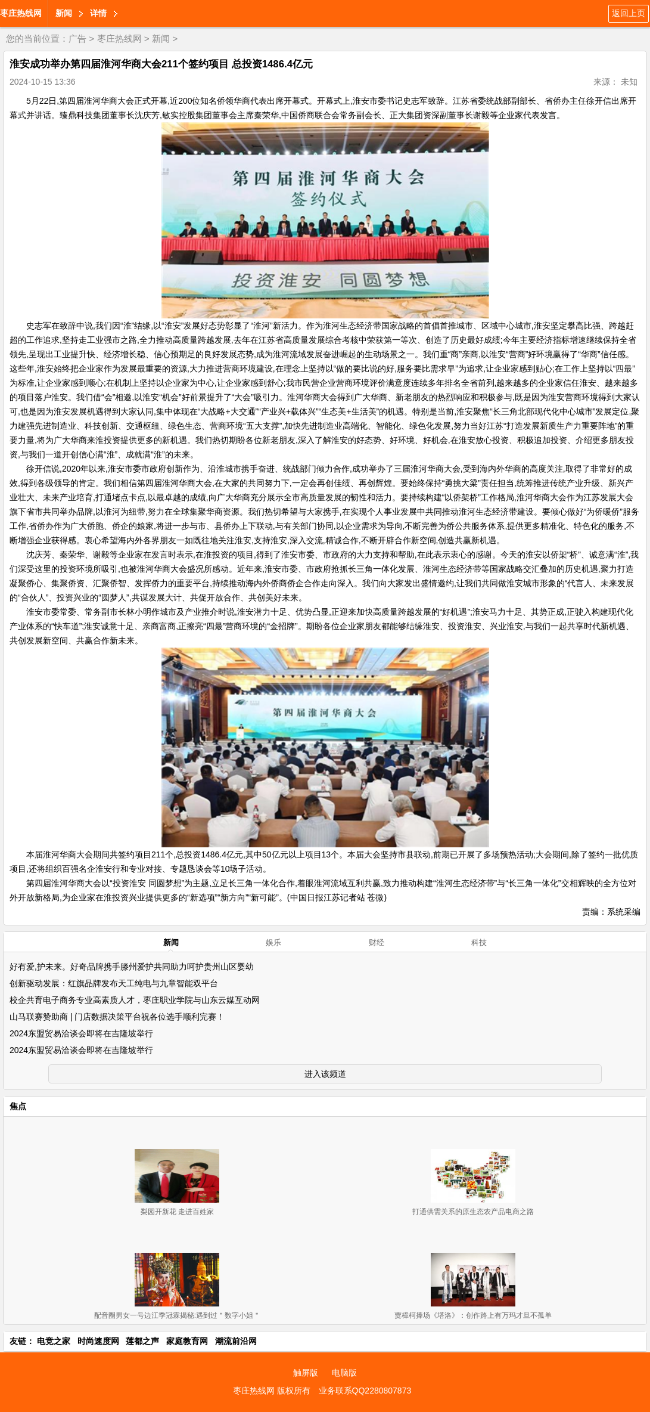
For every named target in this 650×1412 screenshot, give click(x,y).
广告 (77, 38)
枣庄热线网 (21, 13)
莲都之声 (142, 1341)
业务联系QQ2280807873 (365, 1390)
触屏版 (305, 1372)
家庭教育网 (187, 1341)
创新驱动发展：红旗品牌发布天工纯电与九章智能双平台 (114, 983)
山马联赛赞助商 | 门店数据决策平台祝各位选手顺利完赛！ (117, 1016)
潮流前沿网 (236, 1341)
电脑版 (344, 1372)
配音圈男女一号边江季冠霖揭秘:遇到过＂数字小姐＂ (177, 1315)
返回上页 (628, 13)
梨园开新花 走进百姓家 (177, 1211)
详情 (98, 13)
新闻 (63, 13)
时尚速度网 (98, 1341)
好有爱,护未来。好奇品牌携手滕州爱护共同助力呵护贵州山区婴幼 (132, 966)
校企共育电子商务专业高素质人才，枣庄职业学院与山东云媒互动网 (135, 1000)
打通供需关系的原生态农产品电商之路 (473, 1211)
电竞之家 (53, 1341)
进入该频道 (325, 1074)
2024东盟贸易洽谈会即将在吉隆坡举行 (81, 1033)
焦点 (18, 1106)
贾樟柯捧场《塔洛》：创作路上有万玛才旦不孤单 (473, 1315)
